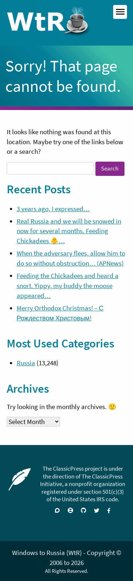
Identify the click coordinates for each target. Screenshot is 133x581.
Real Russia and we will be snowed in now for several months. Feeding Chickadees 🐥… (69, 231)
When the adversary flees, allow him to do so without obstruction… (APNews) (71, 258)
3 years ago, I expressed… (53, 209)
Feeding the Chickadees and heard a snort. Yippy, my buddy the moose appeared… (67, 286)
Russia (26, 363)
